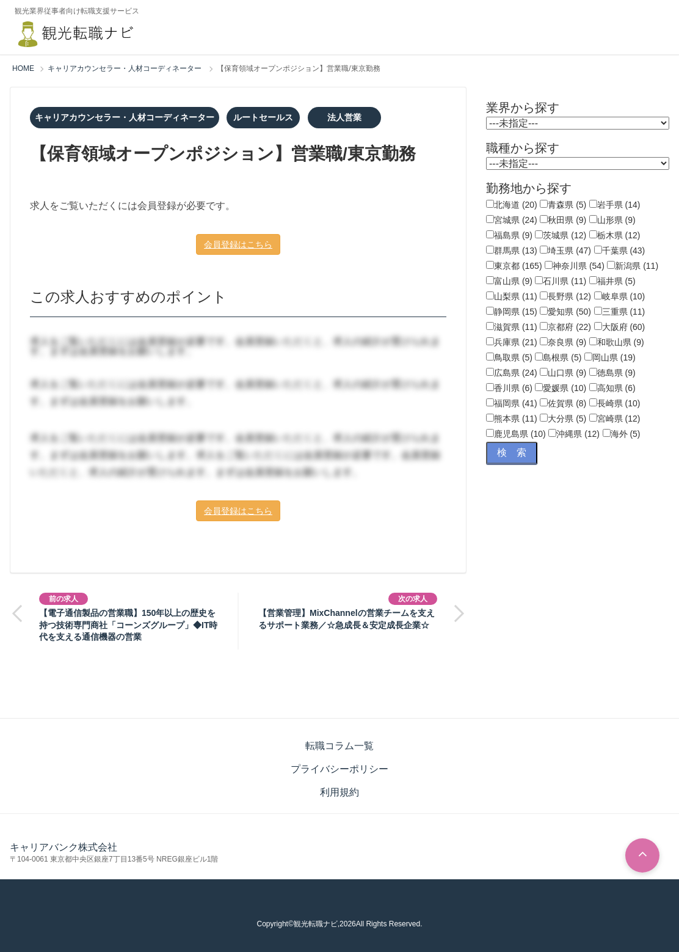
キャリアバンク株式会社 (63, 847)
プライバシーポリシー (339, 769)
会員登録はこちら (238, 244)
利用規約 (339, 792)
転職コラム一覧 (339, 746)
